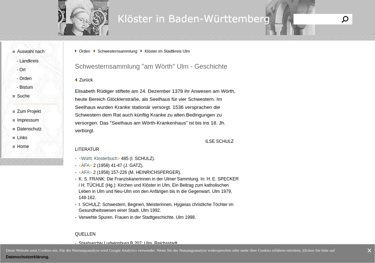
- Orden (24, 78)
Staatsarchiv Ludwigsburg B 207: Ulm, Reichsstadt (128, 243)
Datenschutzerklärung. (27, 257)
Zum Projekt (29, 111)
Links (22, 137)
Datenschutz (29, 129)
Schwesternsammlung (117, 51)
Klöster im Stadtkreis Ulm (167, 51)
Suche (23, 96)
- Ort (21, 69)
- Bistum (25, 87)
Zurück (84, 80)
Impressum (28, 120)
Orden (84, 51)
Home (23, 146)
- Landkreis (27, 61)
